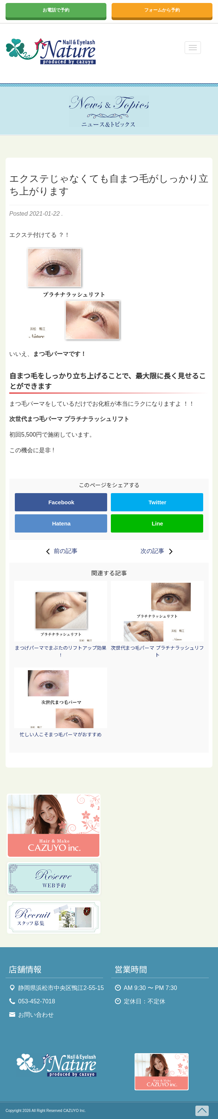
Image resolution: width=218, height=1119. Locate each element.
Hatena (61, 523)
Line (157, 523)
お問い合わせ (36, 1015)
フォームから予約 (162, 10)
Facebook (61, 502)
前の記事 (59, 551)
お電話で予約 (56, 10)
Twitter (157, 502)
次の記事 (158, 551)
